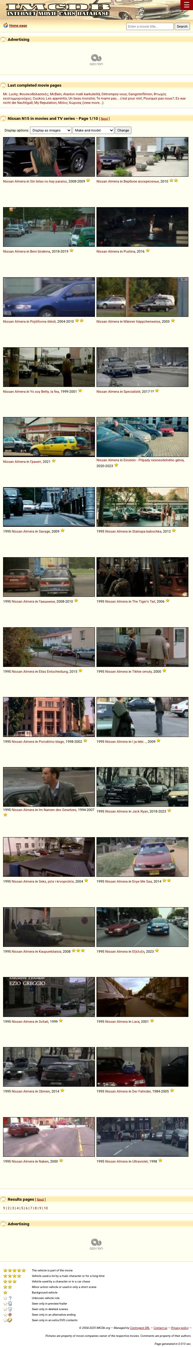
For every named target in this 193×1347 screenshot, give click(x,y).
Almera (20, 181)
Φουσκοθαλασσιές (33, 94)
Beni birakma (40, 251)
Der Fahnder (141, 1091)
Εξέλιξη (138, 951)
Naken (44, 1161)
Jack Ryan (140, 811)
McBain (56, 94)
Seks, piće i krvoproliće (56, 881)
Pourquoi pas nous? (158, 98)
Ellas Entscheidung (53, 671)
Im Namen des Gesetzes (58, 810)
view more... (93, 102)
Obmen (44, 1091)
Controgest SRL (140, 1327)
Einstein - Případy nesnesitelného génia (153, 460)
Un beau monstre (82, 98)
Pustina (129, 251)
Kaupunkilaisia (50, 951)
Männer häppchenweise (141, 321)
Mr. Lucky (10, 94)
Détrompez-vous (114, 94)
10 (46, 1208)
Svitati (43, 1021)
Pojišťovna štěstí (43, 321)
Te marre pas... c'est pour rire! (119, 98)
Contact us (160, 1327)
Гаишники (47, 601)
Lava (136, 1021)
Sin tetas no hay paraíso (48, 181)
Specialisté (131, 391)
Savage (44, 531)
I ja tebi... (139, 741)
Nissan (8, 181)
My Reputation (45, 102)
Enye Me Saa (142, 881)
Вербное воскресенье (141, 181)
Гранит (35, 461)
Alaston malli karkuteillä (81, 94)
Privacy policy (179, 1327)
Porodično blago (51, 741)
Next (104, 118)
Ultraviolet (140, 1161)
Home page (18, 25)
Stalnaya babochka (146, 531)
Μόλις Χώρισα (69, 102)
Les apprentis (56, 98)
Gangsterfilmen (140, 94)
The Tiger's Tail (143, 601)
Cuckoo (38, 98)
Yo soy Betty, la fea (44, 391)
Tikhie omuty (142, 671)
